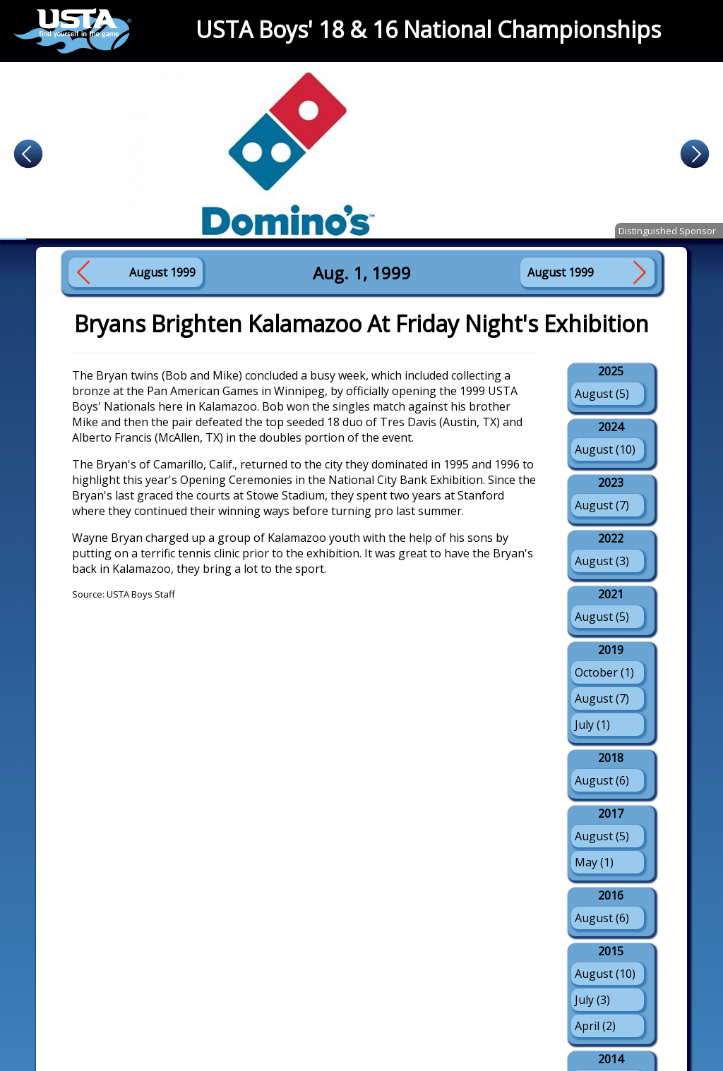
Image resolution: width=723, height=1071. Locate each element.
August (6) (602, 780)
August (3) (602, 561)
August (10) (605, 449)
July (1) (592, 724)
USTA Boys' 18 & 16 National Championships (428, 29)
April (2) (595, 1026)
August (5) (602, 393)
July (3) (592, 1000)
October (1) (604, 672)
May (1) (594, 862)
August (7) (602, 505)
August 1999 (162, 272)
